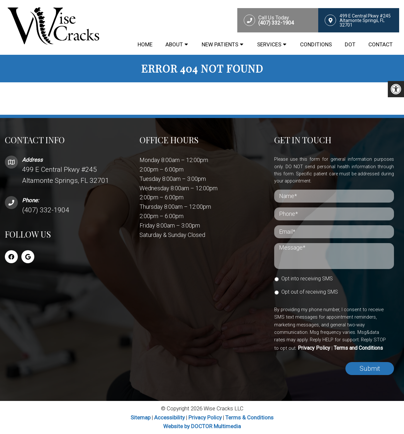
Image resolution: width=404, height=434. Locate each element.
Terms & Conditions (249, 417)
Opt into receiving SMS (307, 279)
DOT (350, 44)
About (174, 44)
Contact (380, 44)
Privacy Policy (314, 348)
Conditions (316, 44)
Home (145, 44)
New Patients (220, 44)
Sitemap (140, 417)
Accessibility (169, 417)
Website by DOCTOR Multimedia (202, 426)
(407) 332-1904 (45, 210)
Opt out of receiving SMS (309, 292)
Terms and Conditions (358, 348)
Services (269, 44)
